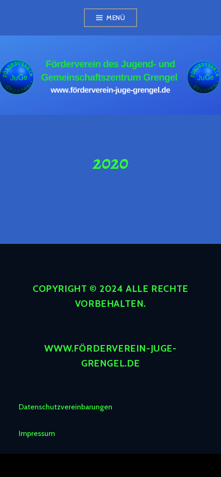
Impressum (37, 433)
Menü (115, 18)
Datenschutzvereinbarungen (65, 406)
